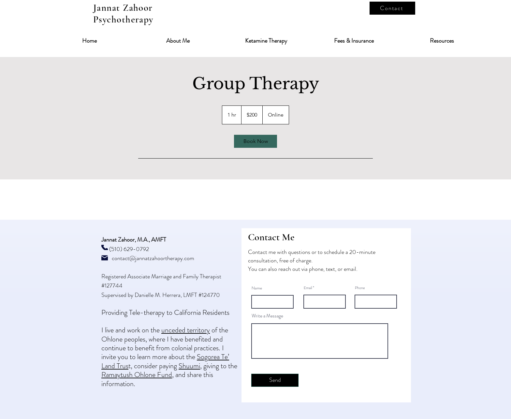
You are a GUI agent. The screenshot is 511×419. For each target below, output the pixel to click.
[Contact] (392, 8)
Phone (360, 288)
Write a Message (267, 316)
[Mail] (104, 257)
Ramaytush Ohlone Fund (136, 375)
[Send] (275, 380)
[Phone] (104, 247)
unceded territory (185, 330)
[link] (255, 141)
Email (308, 288)
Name (257, 288)
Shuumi (189, 366)
